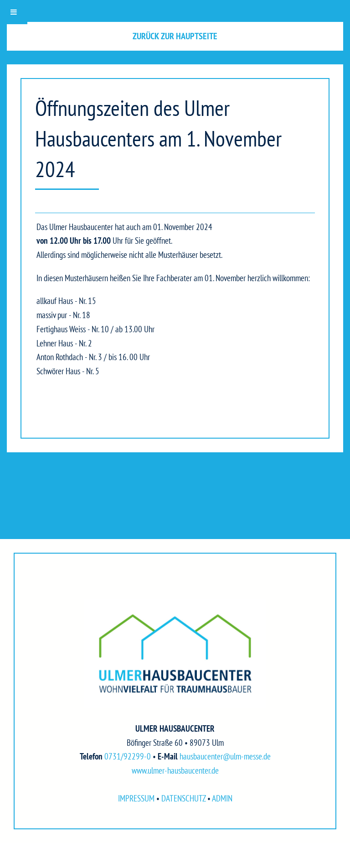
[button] (175, 36)
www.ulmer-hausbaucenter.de (175, 770)
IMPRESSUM (136, 798)
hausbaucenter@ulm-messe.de (225, 756)
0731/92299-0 (127, 756)
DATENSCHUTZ (183, 798)
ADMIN (222, 798)
